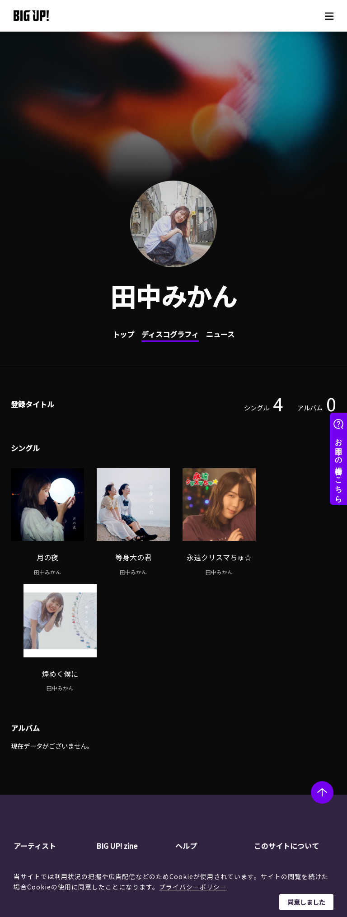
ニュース (220, 334)
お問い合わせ (211, 805)
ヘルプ (186, 729)
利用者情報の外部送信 (301, 782)
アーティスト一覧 (55, 748)
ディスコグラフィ (170, 334)
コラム (122, 759)
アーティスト (35, 729)
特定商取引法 (289, 771)
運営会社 (282, 748)
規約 (198, 782)
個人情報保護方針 (295, 759)
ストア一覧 (207, 759)
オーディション (134, 782)
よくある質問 (211, 771)
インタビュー (131, 771)
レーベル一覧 (49, 759)
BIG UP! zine (118, 729)
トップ (123, 334)
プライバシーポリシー (193, 886)
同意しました (306, 902)
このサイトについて (286, 729)
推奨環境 (204, 794)
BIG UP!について (215, 748)
